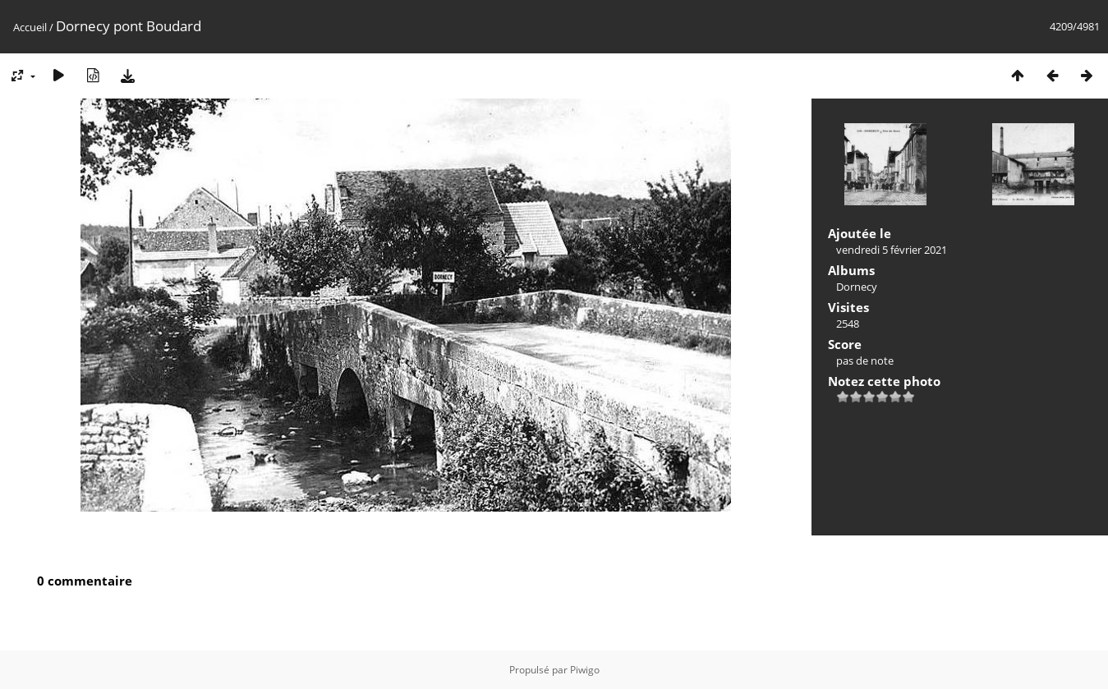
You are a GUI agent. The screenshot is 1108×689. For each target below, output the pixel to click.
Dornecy (856, 286)
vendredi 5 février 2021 (891, 249)
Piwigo (585, 670)
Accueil (30, 27)
